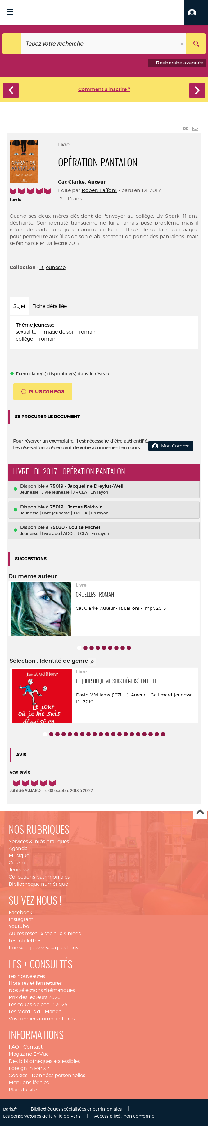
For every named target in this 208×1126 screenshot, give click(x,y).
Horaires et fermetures (35, 983)
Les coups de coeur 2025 (38, 1004)
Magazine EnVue (29, 1054)
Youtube (19, 926)
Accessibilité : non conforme (124, 1116)
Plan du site (23, 1090)
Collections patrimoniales (39, 877)
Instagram (21, 919)
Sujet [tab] (19, 306)
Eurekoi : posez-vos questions (43, 948)
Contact (33, 1047)
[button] (196, 12)
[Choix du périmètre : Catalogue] (12, 43)
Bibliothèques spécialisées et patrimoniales (76, 1108)
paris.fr (10, 1108)
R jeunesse (52, 267)
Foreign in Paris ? (29, 1068)
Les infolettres (25, 941)
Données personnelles (58, 1075)
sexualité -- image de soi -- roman (56, 332)
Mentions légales (29, 1082)
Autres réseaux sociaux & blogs (45, 933)
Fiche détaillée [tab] (49, 306)
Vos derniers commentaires (42, 1019)
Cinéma (18, 863)
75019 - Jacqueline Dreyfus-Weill (87, 486)
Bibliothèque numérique (38, 884)
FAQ (14, 1047)
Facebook (20, 912)
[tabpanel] (104, 332)
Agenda (18, 848)
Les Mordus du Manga (35, 1012)
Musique (19, 855)
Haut (200, 812)
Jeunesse (19, 870)
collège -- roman (36, 339)
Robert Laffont (99, 190)
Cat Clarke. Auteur (82, 182)
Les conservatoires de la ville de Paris (41, 1116)
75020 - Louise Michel (75, 527)
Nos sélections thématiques (42, 990)
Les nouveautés (27, 976)
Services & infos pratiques (39, 841)
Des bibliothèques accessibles (44, 1061)
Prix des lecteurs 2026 (35, 997)
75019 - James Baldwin (76, 507)
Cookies (18, 1075)
